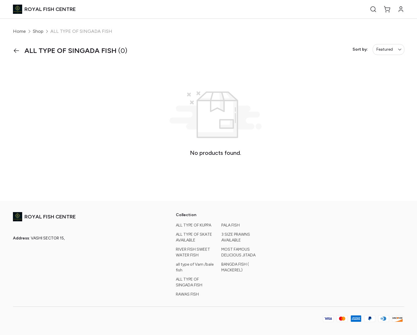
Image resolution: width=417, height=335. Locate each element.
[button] (373, 9)
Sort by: (360, 49)
